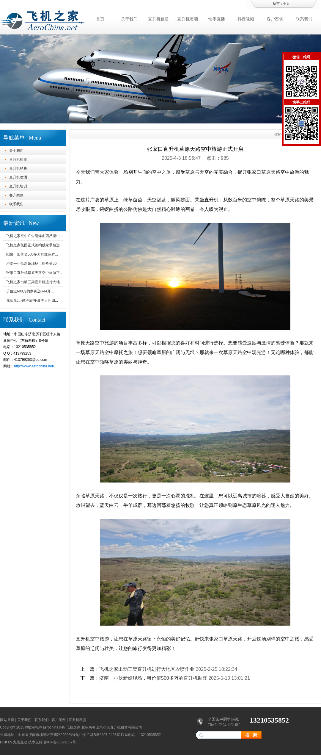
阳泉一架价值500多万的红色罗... (32, 254)
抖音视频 (245, 19)
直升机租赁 (158, 19)
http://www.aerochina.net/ (34, 366)
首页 (100, 19)
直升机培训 (18, 186)
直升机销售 (18, 168)
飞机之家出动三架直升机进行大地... (34, 282)
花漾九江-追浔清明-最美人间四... (32, 300)
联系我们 (304, 19)
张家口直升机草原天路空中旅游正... (34, 273)
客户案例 (275, 19)
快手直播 (216, 19)
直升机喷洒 (187, 19)
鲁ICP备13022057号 (60, 742)
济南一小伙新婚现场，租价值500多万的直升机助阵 (153, 678)
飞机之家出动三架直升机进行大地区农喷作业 (146, 669)
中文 (286, 3)
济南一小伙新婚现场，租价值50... (32, 263)
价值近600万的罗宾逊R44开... (30, 291)
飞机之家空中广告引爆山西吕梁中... (34, 236)
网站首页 (7, 720)
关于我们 (129, 19)
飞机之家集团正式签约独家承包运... (34, 245)
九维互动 (20, 742)
